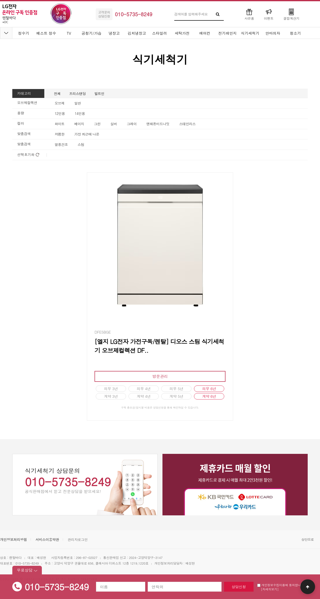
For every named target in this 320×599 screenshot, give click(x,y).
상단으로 (307, 539)
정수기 (23, 33)
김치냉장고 (137, 33)
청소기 (295, 33)
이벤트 (268, 14)
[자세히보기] (270, 589)
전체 (57, 93)
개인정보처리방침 (13, 539)
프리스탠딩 (77, 93)
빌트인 (100, 93)
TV (69, 33)
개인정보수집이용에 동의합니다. (281, 585)
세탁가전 (182, 33)
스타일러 (159, 33)
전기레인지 (227, 33)
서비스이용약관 (47, 539)
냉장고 (114, 33)
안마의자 (272, 33)
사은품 (249, 14)
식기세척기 (250, 33)
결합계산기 (291, 14)
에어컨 (204, 33)
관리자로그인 (77, 539)
